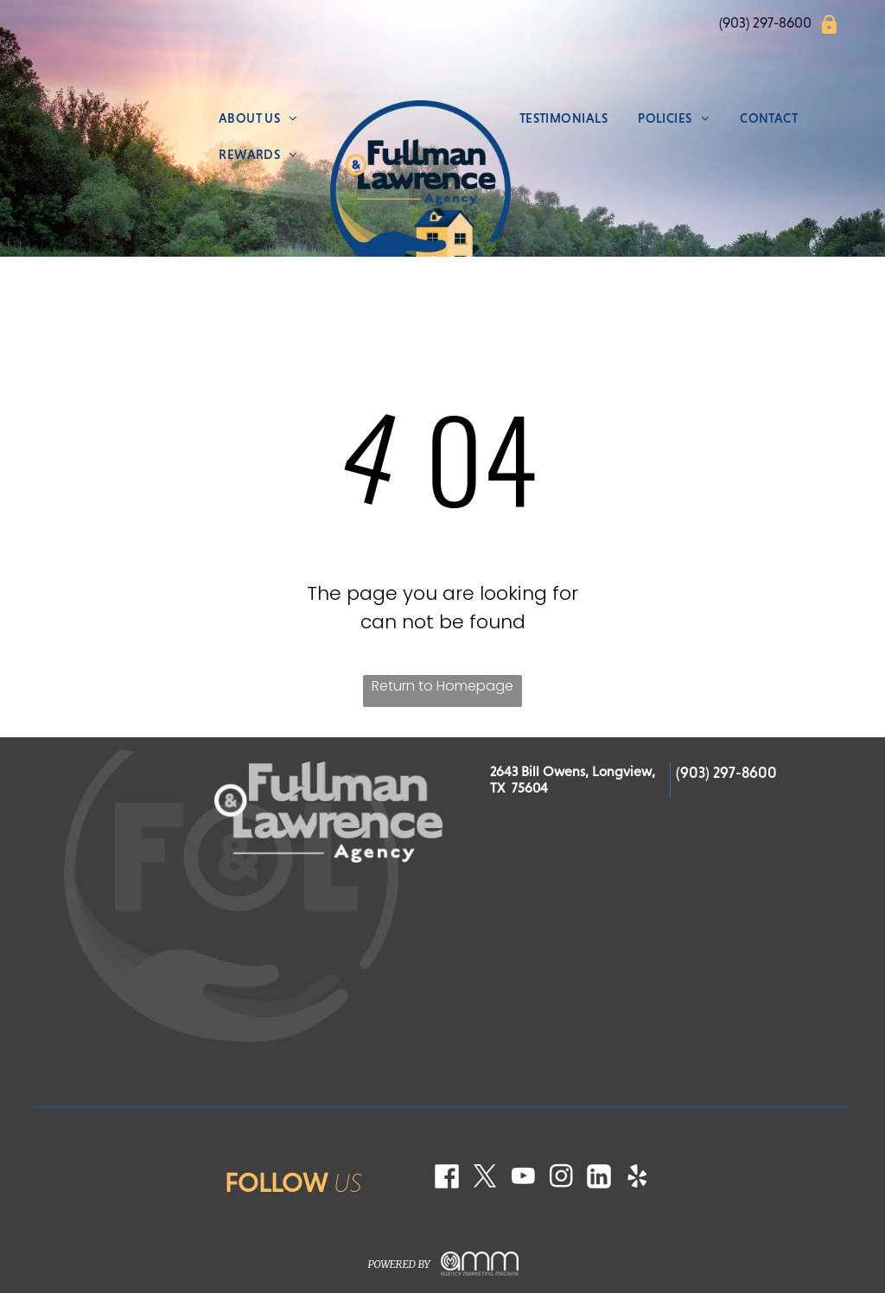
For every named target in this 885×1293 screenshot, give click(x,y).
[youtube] (523, 1178)
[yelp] (637, 1178)
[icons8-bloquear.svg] (829, 31)
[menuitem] (258, 118)
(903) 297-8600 (726, 772)
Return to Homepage (442, 686)
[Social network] (447, 1178)
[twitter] (485, 1178)
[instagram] (561, 1178)
